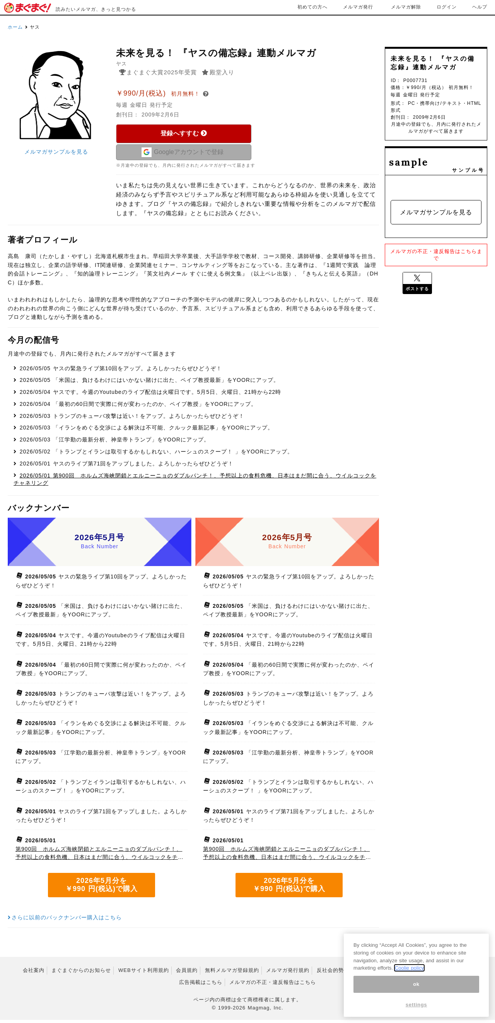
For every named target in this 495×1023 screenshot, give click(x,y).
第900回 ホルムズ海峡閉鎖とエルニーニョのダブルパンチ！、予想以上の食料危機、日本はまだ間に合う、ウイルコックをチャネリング (99, 856)
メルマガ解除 (406, 7)
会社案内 (33, 973)
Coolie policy (409, 968)
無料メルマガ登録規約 (232, 973)
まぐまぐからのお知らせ (81, 973)
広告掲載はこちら (200, 985)
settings (416, 1005)
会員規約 (187, 973)
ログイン (447, 7)
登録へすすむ (183, 133)
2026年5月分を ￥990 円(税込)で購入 (101, 888)
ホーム (15, 27)
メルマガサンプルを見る (56, 152)
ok (416, 984)
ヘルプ (479, 7)
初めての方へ (312, 7)
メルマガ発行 (358, 7)
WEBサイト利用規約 (143, 973)
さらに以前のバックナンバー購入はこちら (65, 920)
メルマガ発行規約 (287, 973)
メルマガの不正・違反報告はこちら (272, 985)
